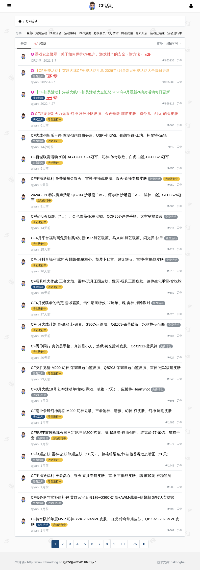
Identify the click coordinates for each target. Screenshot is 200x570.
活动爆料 (70, 33)
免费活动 (41, 33)
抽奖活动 (55, 33)
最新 (24, 44)
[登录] (191, 6)
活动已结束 (157, 33)
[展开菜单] (9, 6)
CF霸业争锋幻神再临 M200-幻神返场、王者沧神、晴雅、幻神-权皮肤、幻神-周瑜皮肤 (101, 411)
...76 (133, 544)
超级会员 (99, 33)
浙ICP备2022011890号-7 (79, 562)
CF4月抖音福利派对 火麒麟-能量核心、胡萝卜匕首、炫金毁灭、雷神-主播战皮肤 (97, 259)
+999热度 (84, 33)
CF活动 (32, 21)
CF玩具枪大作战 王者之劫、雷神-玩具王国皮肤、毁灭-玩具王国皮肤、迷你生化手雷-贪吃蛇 (106, 281)
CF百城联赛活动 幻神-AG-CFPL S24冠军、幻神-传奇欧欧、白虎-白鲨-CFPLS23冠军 (100, 157)
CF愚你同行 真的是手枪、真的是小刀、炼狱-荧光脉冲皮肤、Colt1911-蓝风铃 (94, 346)
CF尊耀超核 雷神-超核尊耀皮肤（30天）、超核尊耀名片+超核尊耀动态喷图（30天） (101, 454)
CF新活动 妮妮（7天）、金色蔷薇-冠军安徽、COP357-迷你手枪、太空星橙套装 (97, 216)
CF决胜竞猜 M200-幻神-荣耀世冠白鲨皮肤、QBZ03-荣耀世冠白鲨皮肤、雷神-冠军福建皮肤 (106, 368)
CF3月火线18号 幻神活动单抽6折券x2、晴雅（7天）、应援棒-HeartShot (90, 389)
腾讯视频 (127, 33)
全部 (30, 33)
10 (123, 544)
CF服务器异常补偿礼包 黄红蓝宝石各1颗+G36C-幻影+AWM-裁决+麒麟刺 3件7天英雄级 (103, 497)
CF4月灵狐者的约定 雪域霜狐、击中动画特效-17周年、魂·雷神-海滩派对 (90, 303)
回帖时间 (172, 43)
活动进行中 (174, 33)
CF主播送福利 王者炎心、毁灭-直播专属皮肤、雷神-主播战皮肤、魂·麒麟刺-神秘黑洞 (101, 476)
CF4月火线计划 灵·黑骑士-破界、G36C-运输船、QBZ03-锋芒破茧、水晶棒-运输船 (98, 324)
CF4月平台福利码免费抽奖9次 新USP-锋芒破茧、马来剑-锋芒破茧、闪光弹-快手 (97, 238)
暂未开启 (141, 33)
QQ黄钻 (113, 33)
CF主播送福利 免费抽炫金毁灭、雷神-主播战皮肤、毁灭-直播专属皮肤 (89, 179)
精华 (40, 44)
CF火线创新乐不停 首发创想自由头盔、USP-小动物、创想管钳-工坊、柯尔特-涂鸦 (99, 135)
